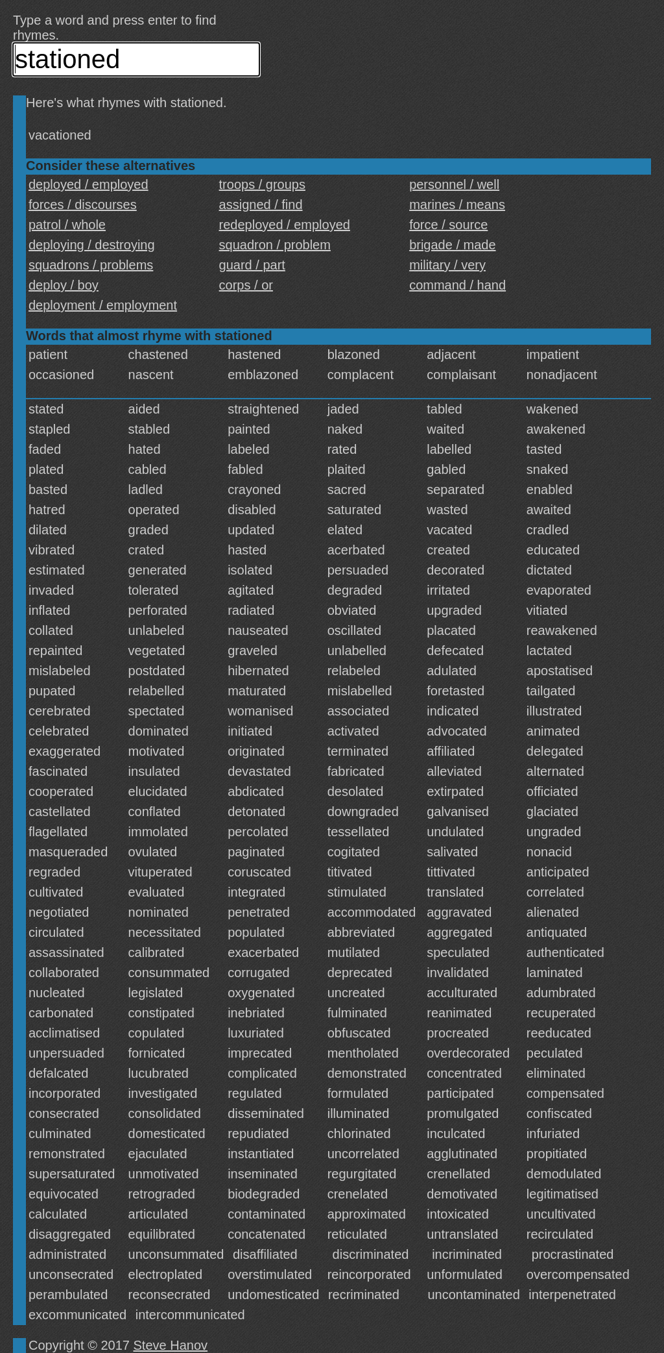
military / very (447, 265)
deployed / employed (88, 184)
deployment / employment (103, 305)
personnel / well (454, 184)
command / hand (457, 285)
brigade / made (452, 245)
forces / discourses (83, 204)
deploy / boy (64, 285)
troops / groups (262, 184)
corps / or (246, 285)
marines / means (457, 204)
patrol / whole (67, 224)
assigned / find (261, 204)
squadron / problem (275, 245)
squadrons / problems (91, 265)
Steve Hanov (171, 1345)
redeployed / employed (284, 224)
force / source (448, 224)
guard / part (252, 265)
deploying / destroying (92, 245)
